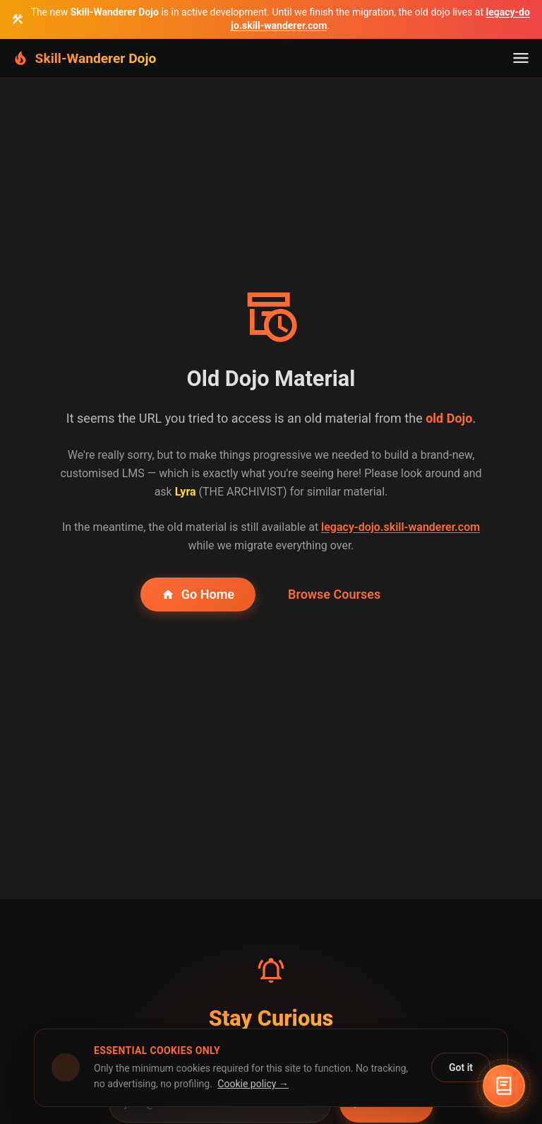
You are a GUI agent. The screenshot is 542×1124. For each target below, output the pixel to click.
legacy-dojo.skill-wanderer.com (400, 527)
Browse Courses (334, 594)
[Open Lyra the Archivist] (504, 1086)
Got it (461, 1067)
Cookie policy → (253, 1083)
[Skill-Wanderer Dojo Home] (83, 58)
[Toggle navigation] (521, 58)
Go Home (198, 594)
